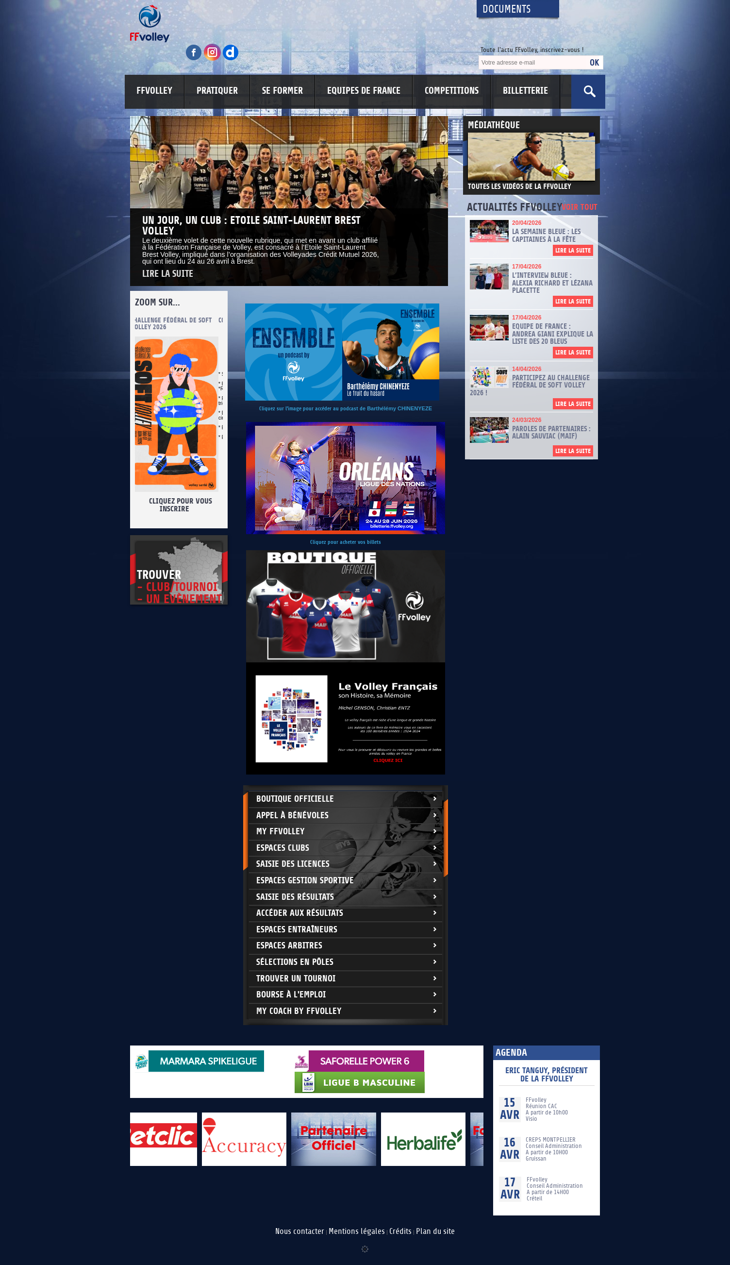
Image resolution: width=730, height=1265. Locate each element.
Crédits (400, 1231)
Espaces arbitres (289, 946)
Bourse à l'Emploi (291, 995)
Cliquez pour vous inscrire (183, 505)
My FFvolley (280, 831)
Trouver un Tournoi (295, 979)
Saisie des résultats (295, 897)
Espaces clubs (282, 848)
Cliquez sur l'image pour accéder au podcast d (311, 408)
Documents (506, 9)
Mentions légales (357, 1231)
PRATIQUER (217, 90)
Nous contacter (299, 1231)
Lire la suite (167, 274)
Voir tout (579, 207)
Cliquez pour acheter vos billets (345, 542)
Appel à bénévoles (292, 815)
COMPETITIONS (452, 90)
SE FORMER (282, 90)
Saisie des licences (293, 864)
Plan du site (435, 1231)
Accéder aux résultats (299, 913)
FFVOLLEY (154, 90)
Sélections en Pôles (294, 962)
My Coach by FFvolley (299, 1011)
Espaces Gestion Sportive (305, 881)
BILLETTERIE (525, 90)
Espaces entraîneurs (296, 930)
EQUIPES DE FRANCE (363, 90)
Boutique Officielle (295, 799)
